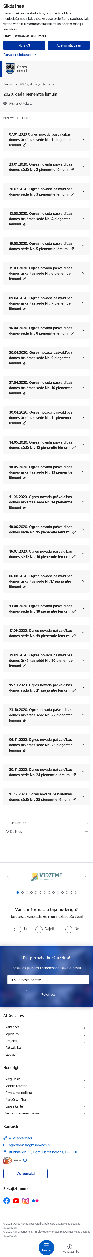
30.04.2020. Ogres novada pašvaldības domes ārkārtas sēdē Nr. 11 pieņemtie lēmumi (40, 417)
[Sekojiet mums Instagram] (25, 1201)
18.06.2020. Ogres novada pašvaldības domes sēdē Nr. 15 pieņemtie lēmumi (42, 529)
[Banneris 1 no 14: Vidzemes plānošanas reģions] (46, 877)
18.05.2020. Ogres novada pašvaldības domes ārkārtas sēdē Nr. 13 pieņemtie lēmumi (40, 472)
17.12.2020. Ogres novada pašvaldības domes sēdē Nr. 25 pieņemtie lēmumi (42, 797)
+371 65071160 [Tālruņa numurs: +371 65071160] (20, 1138)
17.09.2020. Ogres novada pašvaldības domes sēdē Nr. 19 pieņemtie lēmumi (42, 633)
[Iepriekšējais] (8, 877)
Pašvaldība (13, 1048)
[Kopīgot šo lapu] (46, 831)
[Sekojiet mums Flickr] (35, 1200)
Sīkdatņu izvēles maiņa (22, 1113)
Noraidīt (24, 45)
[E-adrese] (12, 1160)
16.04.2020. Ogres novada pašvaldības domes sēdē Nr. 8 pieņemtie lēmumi (41, 330)
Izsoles (10, 1054)
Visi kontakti (26, 1173)
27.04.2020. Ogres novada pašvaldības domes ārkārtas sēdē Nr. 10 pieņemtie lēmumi (40, 387)
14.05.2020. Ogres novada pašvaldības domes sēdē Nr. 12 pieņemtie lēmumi (42, 445)
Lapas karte (14, 1106)
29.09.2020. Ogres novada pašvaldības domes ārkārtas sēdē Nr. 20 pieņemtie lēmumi (41, 660)
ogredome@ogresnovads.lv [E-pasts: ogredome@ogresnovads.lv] (29, 1145)
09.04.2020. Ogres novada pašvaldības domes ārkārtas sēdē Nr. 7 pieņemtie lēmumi (40, 303)
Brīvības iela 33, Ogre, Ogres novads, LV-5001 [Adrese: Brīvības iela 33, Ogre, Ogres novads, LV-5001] (43, 1152)
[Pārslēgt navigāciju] (46, 1247)
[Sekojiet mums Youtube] (16, 1200)
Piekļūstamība (15, 1099)
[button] (24, 145)
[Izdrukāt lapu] (46, 823)
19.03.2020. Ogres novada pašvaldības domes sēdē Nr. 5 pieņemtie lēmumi (41, 246)
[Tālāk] (85, 877)
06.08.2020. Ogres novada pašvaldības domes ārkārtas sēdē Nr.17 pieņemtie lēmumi (40, 581)
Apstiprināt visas (69, 45)
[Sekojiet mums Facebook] (6, 1200)
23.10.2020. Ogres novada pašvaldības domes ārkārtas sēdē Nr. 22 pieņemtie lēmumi (41, 714)
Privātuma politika (18, 1093)
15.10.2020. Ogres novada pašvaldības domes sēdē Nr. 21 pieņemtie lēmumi (42, 688)
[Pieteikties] (48, 994)
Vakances (12, 1027)
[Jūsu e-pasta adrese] (48, 979)
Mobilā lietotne (16, 1086)
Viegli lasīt (12, 1079)
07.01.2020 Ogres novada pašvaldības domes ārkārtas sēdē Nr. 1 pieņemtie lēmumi (40, 139)
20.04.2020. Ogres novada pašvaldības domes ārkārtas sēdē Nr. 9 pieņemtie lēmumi (40, 357)
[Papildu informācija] (25, 1160)
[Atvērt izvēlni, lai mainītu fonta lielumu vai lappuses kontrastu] (70, 1249)
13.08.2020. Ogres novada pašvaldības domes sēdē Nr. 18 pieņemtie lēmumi (42, 608)
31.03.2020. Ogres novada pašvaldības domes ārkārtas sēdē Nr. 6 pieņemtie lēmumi (40, 273)
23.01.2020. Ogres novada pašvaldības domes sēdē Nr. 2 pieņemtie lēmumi (41, 167)
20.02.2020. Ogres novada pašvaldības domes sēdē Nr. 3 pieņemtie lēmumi (41, 191)
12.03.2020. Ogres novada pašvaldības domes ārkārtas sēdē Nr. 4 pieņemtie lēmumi (40, 218)
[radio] (20, 928)
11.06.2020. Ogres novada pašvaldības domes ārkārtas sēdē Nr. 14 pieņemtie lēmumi (40, 502)
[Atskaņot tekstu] (21, 103)
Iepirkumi (12, 1034)
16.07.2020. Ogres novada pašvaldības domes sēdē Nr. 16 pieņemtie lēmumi (42, 554)
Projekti (11, 1041)
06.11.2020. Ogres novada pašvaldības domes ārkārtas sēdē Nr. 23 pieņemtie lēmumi (41, 744)
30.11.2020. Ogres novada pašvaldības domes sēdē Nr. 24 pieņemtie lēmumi (42, 772)
